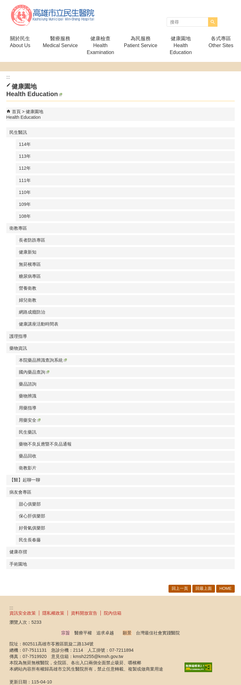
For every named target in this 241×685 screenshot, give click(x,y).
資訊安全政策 (22, 613)
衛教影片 (27, 467)
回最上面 (203, 588)
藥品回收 (27, 455)
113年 (25, 156)
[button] (212, 22)
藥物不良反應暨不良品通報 (45, 444)
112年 (25, 168)
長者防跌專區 (32, 240)
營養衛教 (27, 288)
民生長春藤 (30, 539)
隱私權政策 (53, 613)
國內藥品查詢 (34, 372)
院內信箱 (112, 613)
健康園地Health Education (181, 45)
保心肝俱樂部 (32, 515)
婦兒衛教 (27, 300)
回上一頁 (180, 588)
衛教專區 (18, 228)
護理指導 (18, 336)
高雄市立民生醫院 (53, 15)
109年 (25, 204)
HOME (225, 588)
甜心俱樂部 (30, 504)
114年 (25, 144)
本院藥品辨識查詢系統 (43, 360)
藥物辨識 (27, 395)
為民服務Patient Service (140, 42)
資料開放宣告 (84, 613)
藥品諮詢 (27, 383)
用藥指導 (27, 407)
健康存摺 (18, 551)
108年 (25, 216)
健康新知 (27, 252)
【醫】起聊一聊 (24, 479)
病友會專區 (20, 492)
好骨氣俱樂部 (32, 527)
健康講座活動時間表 (38, 323)
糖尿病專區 (30, 276)
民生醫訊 (18, 132)
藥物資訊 (18, 348)
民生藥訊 (27, 432)
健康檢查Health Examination (100, 45)
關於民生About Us (20, 42)
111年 (25, 180)
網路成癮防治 (32, 312)
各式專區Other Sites (220, 42)
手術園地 (18, 564)
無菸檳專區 (30, 264)
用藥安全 (29, 420)
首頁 (16, 111)
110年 (25, 192)
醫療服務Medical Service (60, 42)
